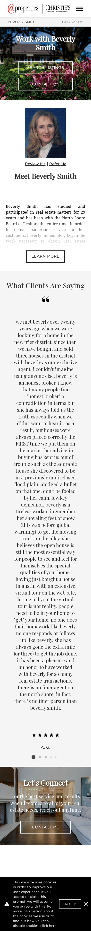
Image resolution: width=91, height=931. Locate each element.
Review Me (35, 164)
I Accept (70, 904)
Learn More (45, 256)
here (53, 926)
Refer (57, 164)
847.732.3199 (72, 22)
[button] (86, 904)
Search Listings (45, 67)
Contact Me (45, 84)
